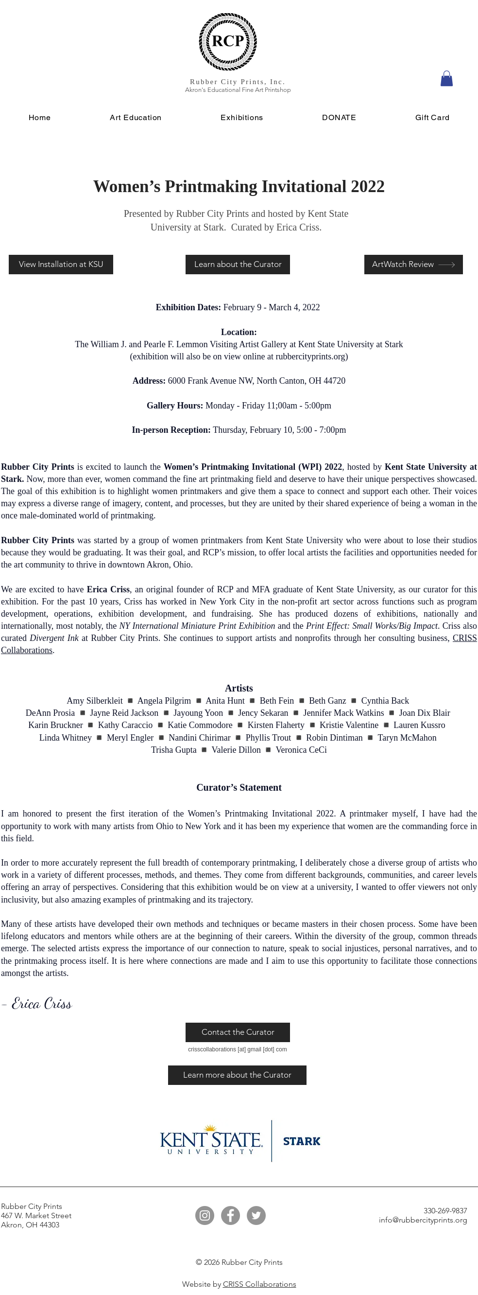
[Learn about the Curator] (238, 264)
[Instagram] (204, 1215)
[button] (446, 78)
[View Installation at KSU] (61, 264)
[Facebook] (230, 1215)
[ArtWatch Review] (413, 264)
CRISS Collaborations (259, 1284)
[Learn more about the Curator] (237, 1075)
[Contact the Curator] (238, 1032)
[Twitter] (256, 1215)
